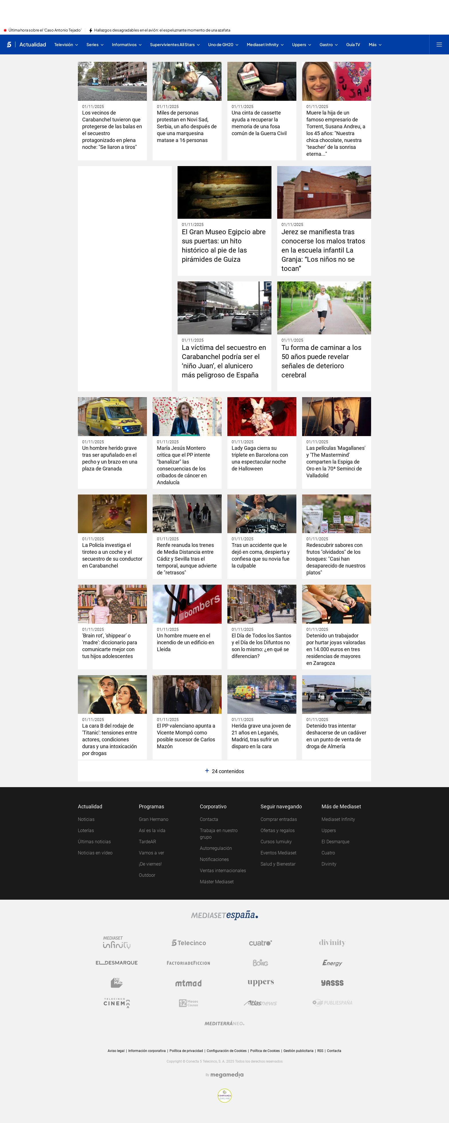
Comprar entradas (279, 819)
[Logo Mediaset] (224, 915)
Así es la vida (152, 830)
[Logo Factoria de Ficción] (188, 963)
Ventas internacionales (223, 870)
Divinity (329, 864)
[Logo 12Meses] (188, 1003)
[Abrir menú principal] (439, 44)
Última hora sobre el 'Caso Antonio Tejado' (45, 30)
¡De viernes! (150, 864)
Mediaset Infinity (338, 819)
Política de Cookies (265, 1051)
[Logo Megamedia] (227, 1075)
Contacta (209, 819)
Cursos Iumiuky (276, 841)
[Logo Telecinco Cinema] (117, 1003)
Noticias (86, 819)
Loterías (86, 830)
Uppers (329, 830)
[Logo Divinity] (332, 943)
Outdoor (147, 875)
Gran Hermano (153, 819)
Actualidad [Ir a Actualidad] (32, 44)
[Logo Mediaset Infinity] (117, 943)
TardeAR (147, 841)
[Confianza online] (225, 1096)
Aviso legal (116, 1051)
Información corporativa (147, 1051)
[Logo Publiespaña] (332, 1003)
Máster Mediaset (217, 881)
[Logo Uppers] (260, 983)
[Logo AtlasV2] (260, 1003)
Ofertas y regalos (278, 830)
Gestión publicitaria (298, 1051)
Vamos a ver (151, 853)
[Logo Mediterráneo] (224, 1023)
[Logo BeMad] (117, 983)
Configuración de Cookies (227, 1051)
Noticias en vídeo (95, 853)
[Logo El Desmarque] (116, 963)
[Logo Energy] (332, 963)
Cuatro (328, 853)
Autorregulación (216, 848)
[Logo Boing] (260, 963)
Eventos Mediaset (278, 853)
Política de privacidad (186, 1051)
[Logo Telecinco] (189, 943)
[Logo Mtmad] (189, 983)
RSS (320, 1051)
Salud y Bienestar (278, 864)
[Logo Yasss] (332, 983)
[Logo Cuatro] (260, 943)
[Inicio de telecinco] (9, 44)
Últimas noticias (94, 841)
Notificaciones (214, 859)
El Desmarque (335, 841)
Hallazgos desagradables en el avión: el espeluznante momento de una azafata (162, 30)
